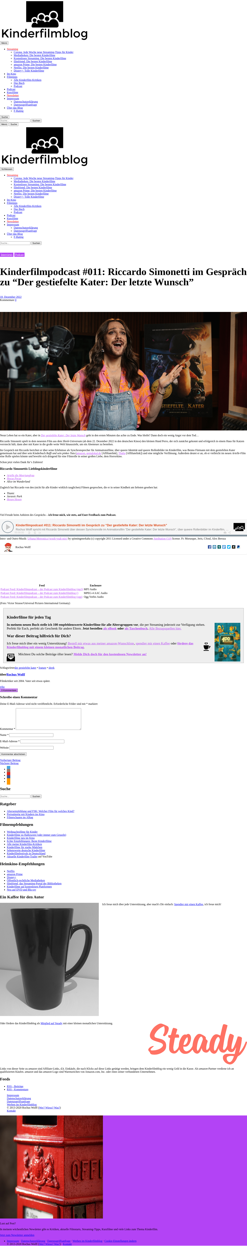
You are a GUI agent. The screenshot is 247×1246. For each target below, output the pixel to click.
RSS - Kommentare (17, 1093)
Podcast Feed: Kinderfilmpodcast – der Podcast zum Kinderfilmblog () (39, 593)
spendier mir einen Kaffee (153, 643)
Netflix (11, 875)
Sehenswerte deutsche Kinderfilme (26, 854)
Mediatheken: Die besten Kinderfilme (34, 55)
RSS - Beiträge (15, 1090)
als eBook (109, 628)
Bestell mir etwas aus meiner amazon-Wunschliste (101, 643)
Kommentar (7, 733)
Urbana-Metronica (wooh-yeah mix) (47, 538)
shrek (52, 667)
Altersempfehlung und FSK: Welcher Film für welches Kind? (40, 815)
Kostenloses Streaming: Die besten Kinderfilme (40, 58)
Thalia (121, 453)
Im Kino (11, 73)
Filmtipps (12, 76)
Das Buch (19, 83)
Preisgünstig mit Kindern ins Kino (26, 818)
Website (4, 751)
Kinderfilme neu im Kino (21, 842)
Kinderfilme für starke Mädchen (24, 851)
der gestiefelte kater (25, 667)
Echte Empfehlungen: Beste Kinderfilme (29, 845)
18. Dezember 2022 (11, 296)
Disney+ (11, 881)
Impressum (13, 98)
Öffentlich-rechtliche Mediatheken (26, 884)
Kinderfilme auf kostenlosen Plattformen (29, 890)
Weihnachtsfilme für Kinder (22, 835)
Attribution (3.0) (162, 538)
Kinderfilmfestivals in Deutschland (26, 857)
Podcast (18, 86)
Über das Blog (15, 107)
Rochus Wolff (15, 674)
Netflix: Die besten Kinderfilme (31, 67)
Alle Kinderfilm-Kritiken (27, 79)
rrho (2, 686)
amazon (81, 453)
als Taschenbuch (136, 628)
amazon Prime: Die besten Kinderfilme (35, 64)
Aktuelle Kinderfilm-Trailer (22, 860)
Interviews (7, 254)
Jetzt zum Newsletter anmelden (17, 1239)
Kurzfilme (12, 92)
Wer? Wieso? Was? (49, 1111)
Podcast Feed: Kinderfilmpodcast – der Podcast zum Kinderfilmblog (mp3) (42, 589)
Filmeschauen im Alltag (20, 821)
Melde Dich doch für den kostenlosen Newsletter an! (109, 654)
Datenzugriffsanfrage (25, 104)
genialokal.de (93, 453)
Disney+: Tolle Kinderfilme (29, 70)
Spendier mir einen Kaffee (188, 908)
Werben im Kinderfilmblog (22, 1108)
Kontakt (11, 1114)
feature (42, 667)
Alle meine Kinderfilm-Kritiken (24, 848)
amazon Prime (15, 878)
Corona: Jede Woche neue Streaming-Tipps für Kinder (43, 52)
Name (4, 739)
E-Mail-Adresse (10, 745)
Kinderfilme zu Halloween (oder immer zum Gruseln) (36, 839)
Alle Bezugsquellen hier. (165, 628)
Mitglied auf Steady (51, 1027)
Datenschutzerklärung (26, 101)
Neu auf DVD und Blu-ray (21, 893)
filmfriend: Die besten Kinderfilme (33, 61)
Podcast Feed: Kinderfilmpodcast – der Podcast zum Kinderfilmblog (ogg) (41, 596)
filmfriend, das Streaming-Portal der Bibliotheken (34, 887)
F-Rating (18, 110)
